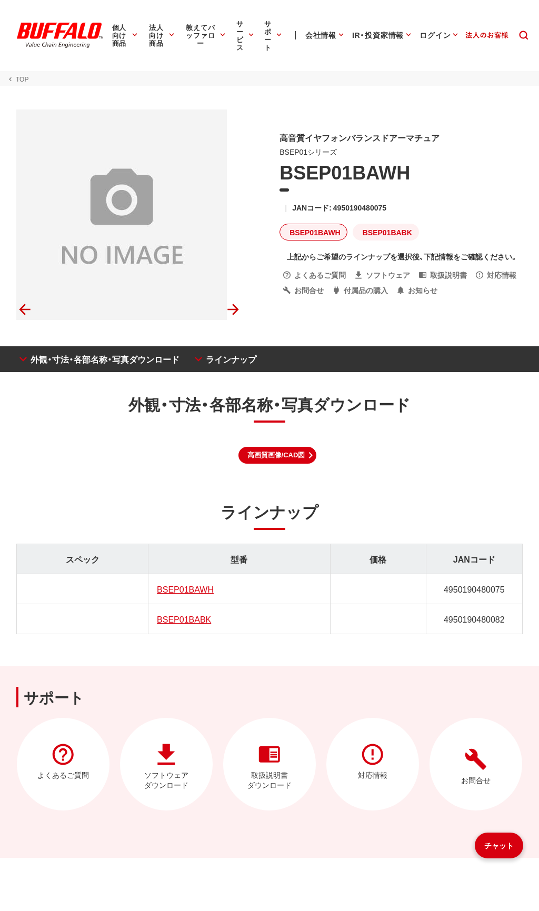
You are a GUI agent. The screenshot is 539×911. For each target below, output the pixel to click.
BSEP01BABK (183, 619)
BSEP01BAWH (184, 589)
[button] (277, 455)
